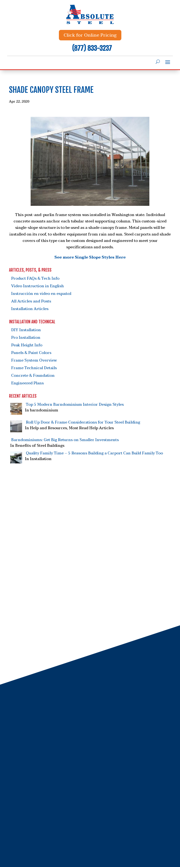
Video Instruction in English (37, 286)
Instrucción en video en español (41, 293)
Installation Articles (29, 309)
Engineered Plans (27, 383)
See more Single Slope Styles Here (90, 257)
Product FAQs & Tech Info (35, 278)
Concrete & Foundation (33, 375)
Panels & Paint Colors (31, 352)
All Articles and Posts (31, 301)
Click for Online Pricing (90, 35)
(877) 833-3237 (92, 48)
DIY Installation (26, 330)
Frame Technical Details (34, 368)
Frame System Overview (34, 360)
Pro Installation (25, 337)
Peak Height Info (26, 345)
